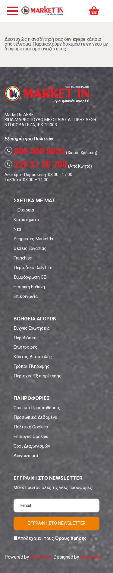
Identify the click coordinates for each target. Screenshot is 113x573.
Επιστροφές (25, 347)
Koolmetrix (91, 557)
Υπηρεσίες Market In (33, 239)
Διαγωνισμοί (26, 455)
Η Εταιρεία (24, 210)
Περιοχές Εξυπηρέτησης (37, 376)
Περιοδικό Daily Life (33, 267)
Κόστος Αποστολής (33, 356)
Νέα (17, 229)
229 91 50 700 (36, 164)
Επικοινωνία (25, 296)
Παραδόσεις (26, 337)
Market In (42, 10)
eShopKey (40, 557)
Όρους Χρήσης (71, 538)
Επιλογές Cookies (31, 436)
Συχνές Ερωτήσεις (32, 328)
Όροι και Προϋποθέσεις (37, 407)
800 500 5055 (35, 151)
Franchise (23, 258)
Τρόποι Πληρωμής (31, 366)
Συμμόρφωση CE (30, 277)
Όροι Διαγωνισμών (32, 446)
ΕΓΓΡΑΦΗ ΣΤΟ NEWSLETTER (57, 523)
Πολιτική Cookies (31, 427)
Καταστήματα (26, 219)
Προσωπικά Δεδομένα (35, 417)
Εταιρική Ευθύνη (29, 287)
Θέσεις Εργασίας (30, 248)
